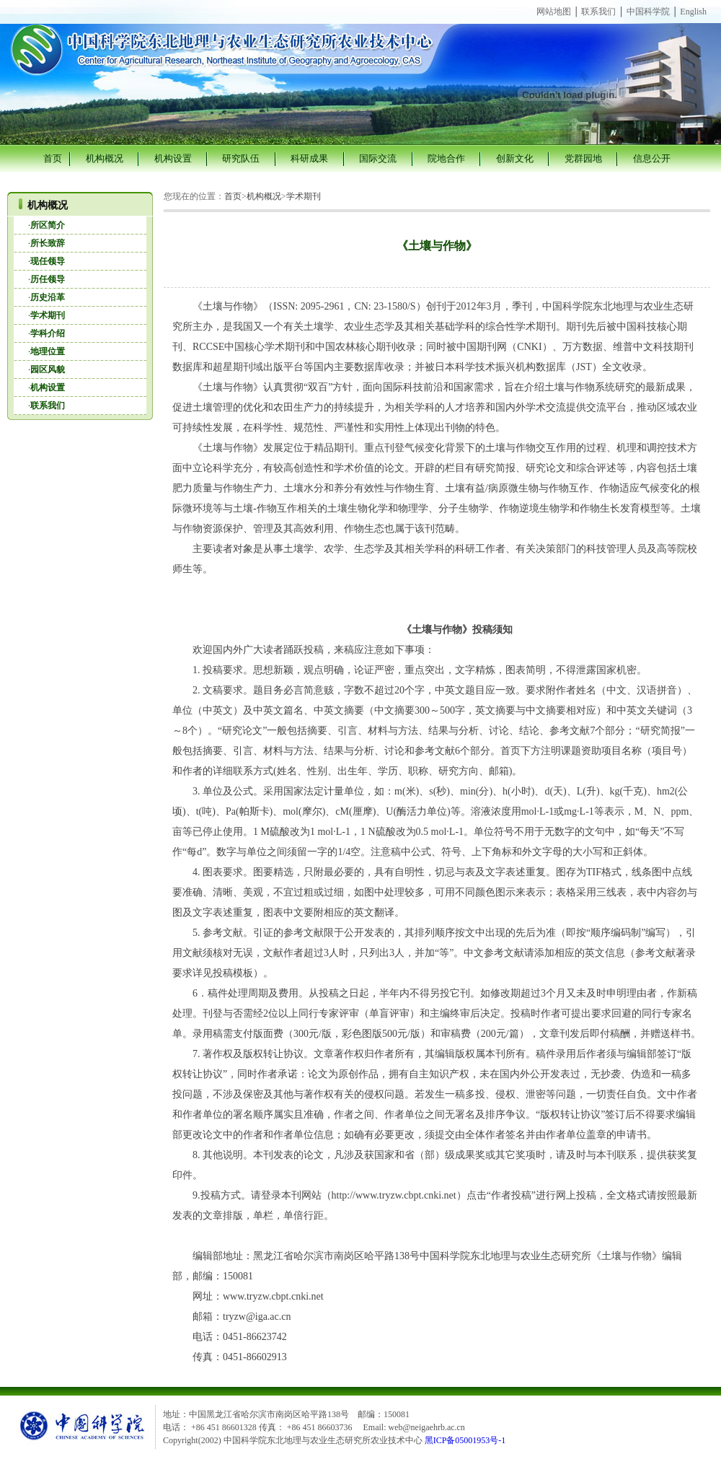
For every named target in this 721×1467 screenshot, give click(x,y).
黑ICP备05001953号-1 (465, 1440)
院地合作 (446, 158)
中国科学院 (648, 11)
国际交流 (378, 158)
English (693, 11)
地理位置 (47, 351)
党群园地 (583, 158)
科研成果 (309, 158)
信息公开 (652, 158)
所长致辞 (47, 243)
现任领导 (47, 261)
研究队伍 (241, 158)
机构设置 (173, 158)
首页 (52, 158)
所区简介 (47, 225)
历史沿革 (47, 297)
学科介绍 (47, 333)
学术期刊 (47, 315)
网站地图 (553, 11)
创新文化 (515, 158)
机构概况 (104, 158)
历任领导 (47, 279)
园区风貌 (47, 369)
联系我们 (598, 11)
